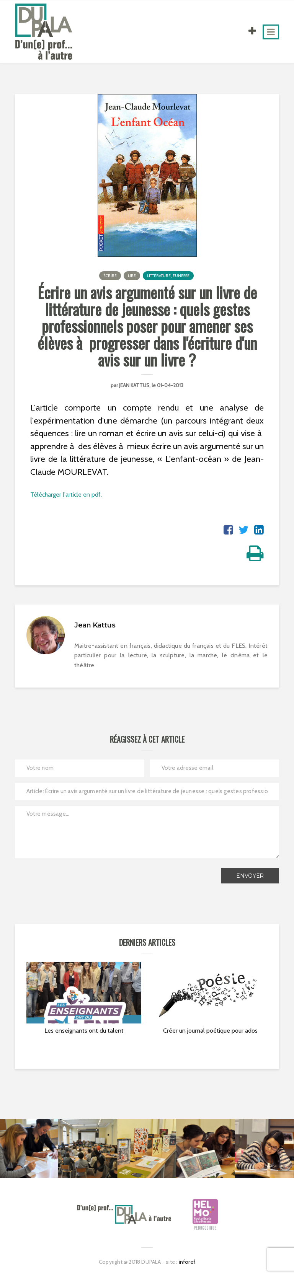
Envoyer (250, 875)
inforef (187, 1261)
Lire (132, 275)
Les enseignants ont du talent (84, 1030)
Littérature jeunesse (168, 275)
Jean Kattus (134, 385)
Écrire (110, 275)
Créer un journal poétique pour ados (210, 1030)
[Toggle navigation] (271, 31)
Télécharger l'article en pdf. (66, 494)
